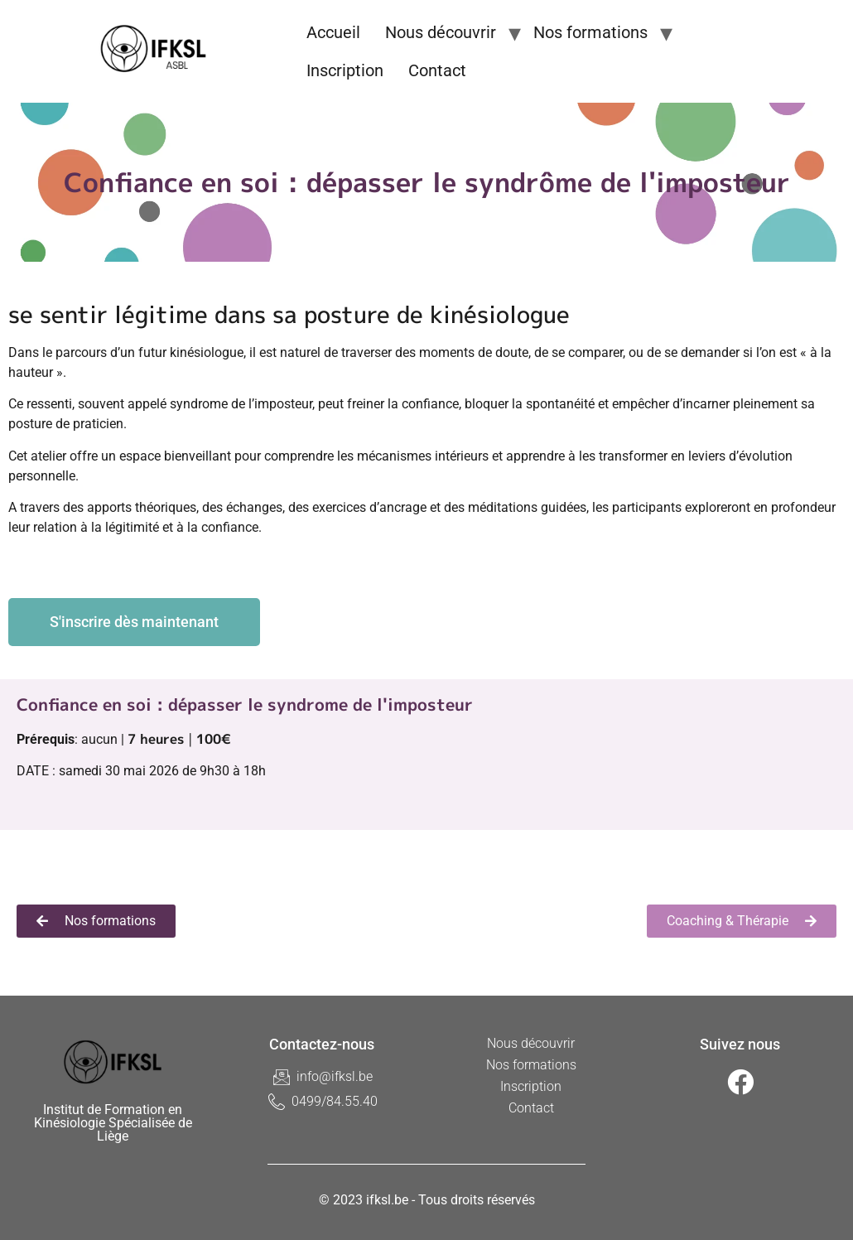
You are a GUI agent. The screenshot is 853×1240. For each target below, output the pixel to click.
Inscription (344, 70)
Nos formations (590, 32)
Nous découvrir (440, 32)
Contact (437, 70)
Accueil (333, 32)
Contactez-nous (321, 1044)
